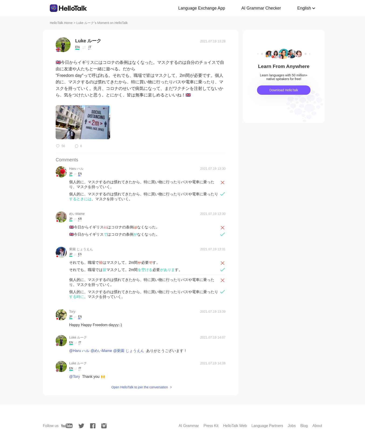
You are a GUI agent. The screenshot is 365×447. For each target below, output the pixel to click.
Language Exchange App (201, 8)
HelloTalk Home (61, 23)
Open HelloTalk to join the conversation (139, 387)
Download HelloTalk (284, 90)
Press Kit (210, 426)
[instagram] (104, 425)
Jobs (292, 426)
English (304, 8)
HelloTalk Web (235, 426)
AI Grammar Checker (261, 8)
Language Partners (267, 426)
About (317, 426)
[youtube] (67, 425)
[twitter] (81, 425)
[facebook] (92, 425)
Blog (304, 426)
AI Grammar (189, 426)
